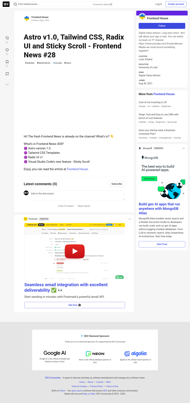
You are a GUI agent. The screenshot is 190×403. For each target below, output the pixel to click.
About (90, 382)
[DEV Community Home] (6, 4)
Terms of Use (112, 386)
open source (77, 390)
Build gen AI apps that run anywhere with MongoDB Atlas (159, 208)
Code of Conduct (66, 206)
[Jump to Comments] (7, 51)
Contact (99, 382)
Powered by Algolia (102, 4)
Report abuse (84, 206)
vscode (57, 63)
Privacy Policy (96, 386)
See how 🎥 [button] (74, 305)
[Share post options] (7, 85)
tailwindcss (43, 63)
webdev (30, 63)
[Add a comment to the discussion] (77, 195)
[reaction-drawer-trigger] (7, 39)
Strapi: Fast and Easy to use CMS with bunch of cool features (161, 118)
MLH (108, 382)
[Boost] (7, 74)
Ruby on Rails (89, 393)
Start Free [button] (162, 244)
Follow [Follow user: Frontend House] (162, 25)
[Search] (15, 4)
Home (82, 382)
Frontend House (39, 17)
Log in (159, 4)
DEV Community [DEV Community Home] (52, 377)
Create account (176, 4)
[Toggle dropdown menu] (129, 219)
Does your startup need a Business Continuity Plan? (161, 134)
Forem (62, 390)
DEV (105, 390)
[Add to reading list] (7, 63)
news (67, 63)
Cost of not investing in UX (161, 104)
